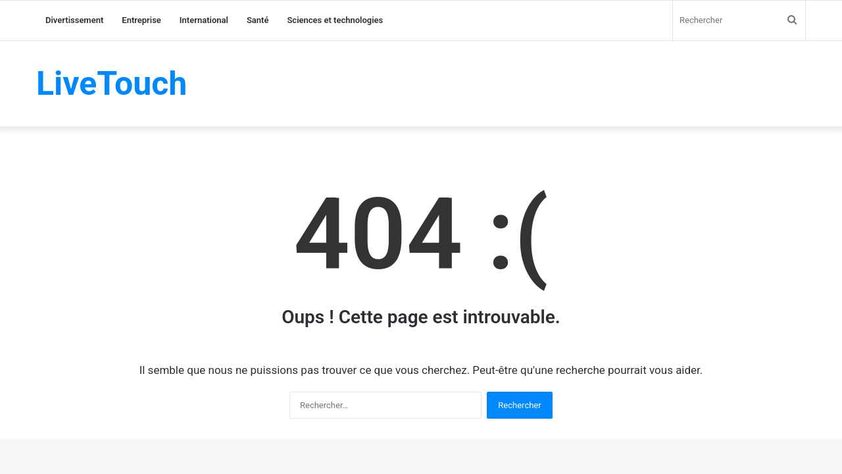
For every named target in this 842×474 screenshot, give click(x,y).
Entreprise (141, 20)
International (204, 20)
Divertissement (74, 20)
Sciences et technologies (335, 20)
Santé (258, 20)
